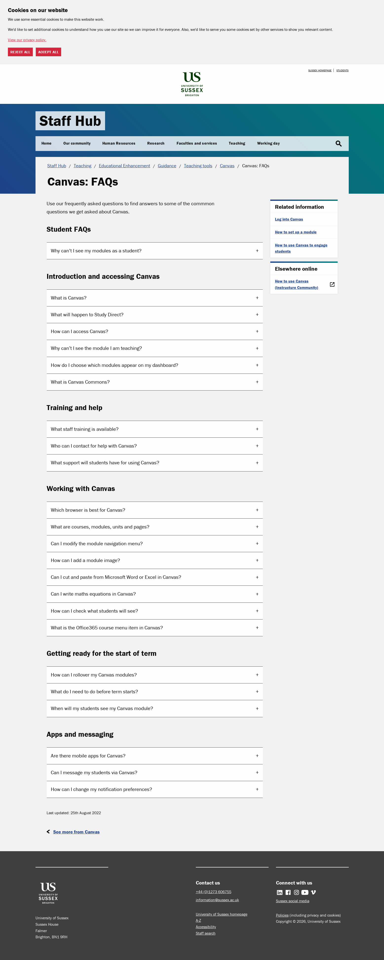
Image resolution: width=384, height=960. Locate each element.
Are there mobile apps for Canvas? (88, 756)
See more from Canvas (76, 832)
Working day (268, 143)
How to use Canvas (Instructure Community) (296, 284)
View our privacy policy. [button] (27, 39)
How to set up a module (296, 231)
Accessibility (206, 926)
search (339, 144)
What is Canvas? (69, 298)
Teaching (237, 143)
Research (156, 143)
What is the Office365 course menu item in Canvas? (107, 627)
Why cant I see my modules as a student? (96, 250)
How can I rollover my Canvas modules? (94, 675)
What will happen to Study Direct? (87, 314)
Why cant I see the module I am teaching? (96, 348)
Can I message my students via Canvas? (94, 772)
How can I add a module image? (85, 560)
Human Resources (118, 143)
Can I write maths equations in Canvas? (93, 594)
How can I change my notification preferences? (101, 789)
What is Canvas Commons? (80, 382)
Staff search (206, 933)
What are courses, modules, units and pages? (100, 527)
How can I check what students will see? (94, 611)
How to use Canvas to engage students (301, 248)
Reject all (20, 52)
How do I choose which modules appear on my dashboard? (114, 365)
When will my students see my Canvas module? (102, 708)
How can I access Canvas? (79, 331)
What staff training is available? (85, 429)
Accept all (48, 52)
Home (46, 143)
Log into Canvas (289, 219)
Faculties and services (197, 143)
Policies (282, 915)
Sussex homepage (319, 70)
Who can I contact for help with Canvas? (94, 446)
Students (342, 70)
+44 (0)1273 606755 (213, 891)
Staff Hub (70, 120)
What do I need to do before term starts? (94, 691)
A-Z (198, 920)
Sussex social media (292, 900)
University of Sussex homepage (221, 914)
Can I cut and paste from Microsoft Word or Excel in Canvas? (116, 577)
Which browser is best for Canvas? (88, 510)
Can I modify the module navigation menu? (97, 543)
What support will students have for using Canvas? (105, 462)
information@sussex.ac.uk (217, 899)
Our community (77, 143)
